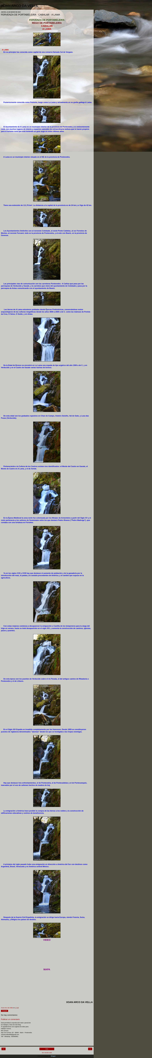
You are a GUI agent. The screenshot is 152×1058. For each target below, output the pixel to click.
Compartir (4, 1011)
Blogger (53, 1056)
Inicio (46, 1049)
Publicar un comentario (10, 1019)
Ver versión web (47, 1052)
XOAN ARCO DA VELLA (19, 6)
